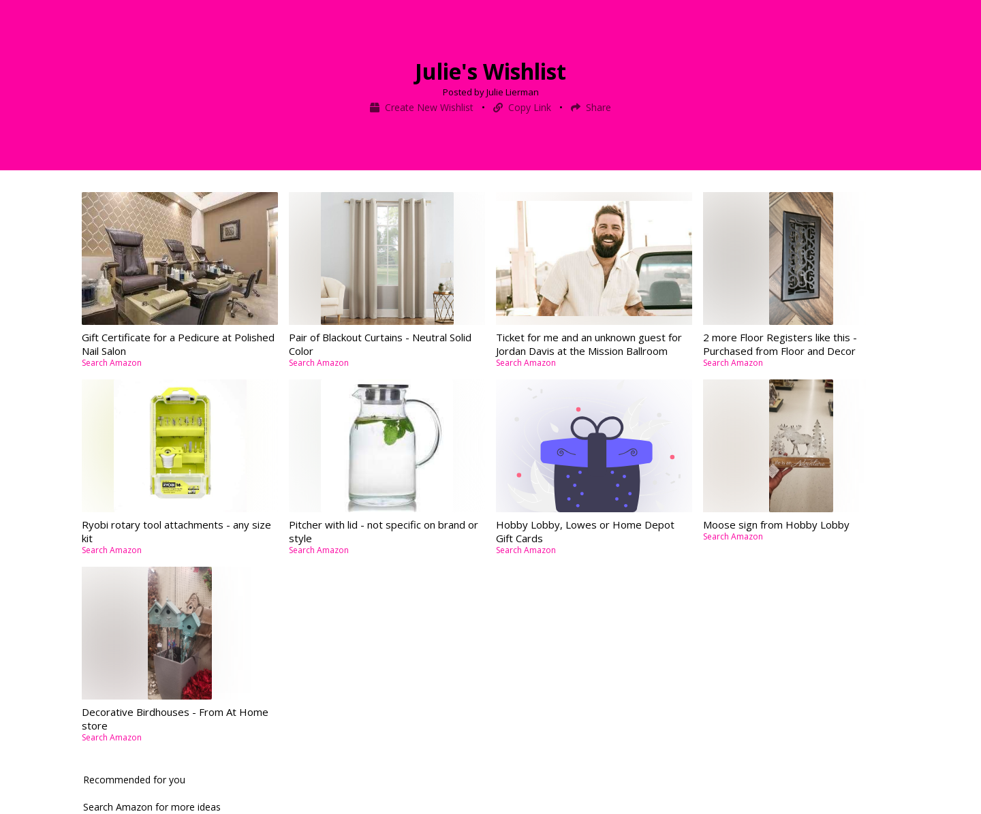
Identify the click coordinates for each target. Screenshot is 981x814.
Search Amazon (112, 363)
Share (591, 107)
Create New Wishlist (423, 107)
